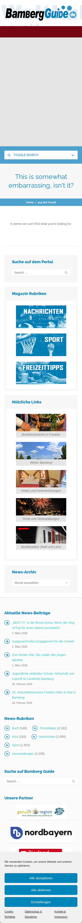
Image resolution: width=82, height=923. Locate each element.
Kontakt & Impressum (60, 914)
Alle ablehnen (41, 890)
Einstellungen (41, 902)
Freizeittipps (48, 728)
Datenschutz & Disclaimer (33, 914)
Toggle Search (23, 155)
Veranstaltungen (23, 753)
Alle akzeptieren (41, 878)
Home (29, 202)
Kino (15, 736)
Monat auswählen (27, 582)
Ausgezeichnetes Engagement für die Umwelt (43, 641)
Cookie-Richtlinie (10, 914)
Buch (15, 728)
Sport (15, 745)
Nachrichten (47, 736)
